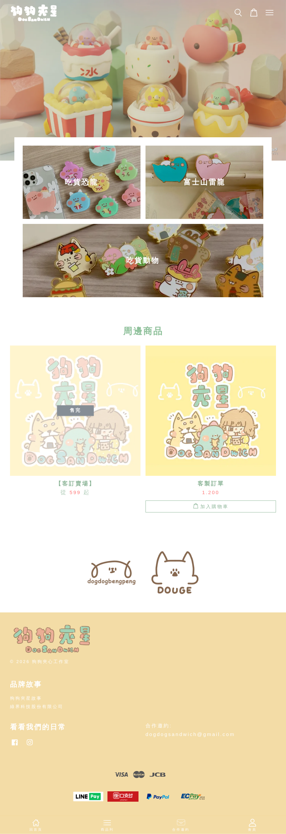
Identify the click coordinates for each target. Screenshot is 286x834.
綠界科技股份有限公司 (36, 706)
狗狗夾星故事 (26, 698)
